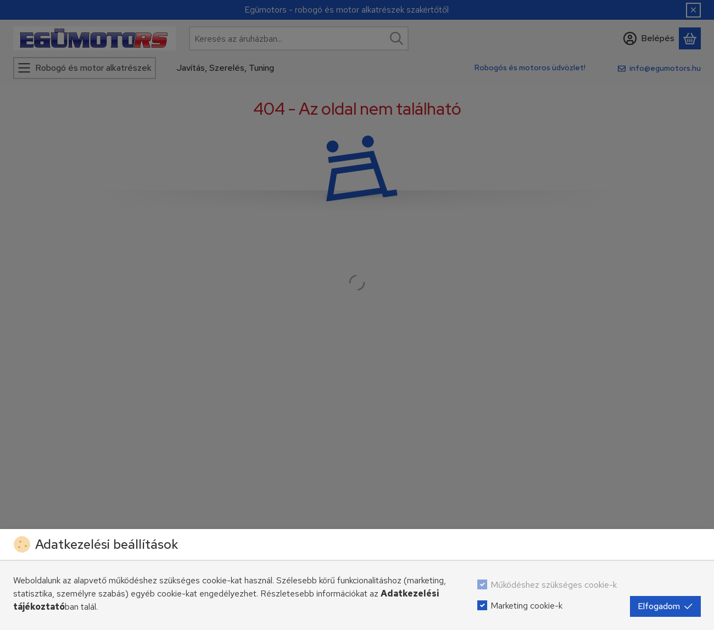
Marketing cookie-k (526, 605)
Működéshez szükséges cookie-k (553, 584)
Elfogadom (665, 606)
